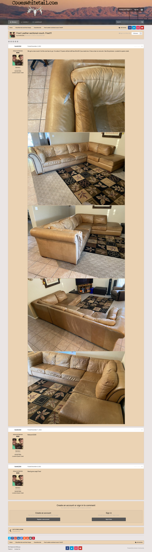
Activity (26, 22)
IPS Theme (11, 547)
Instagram (138, 27)
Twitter (134, 27)
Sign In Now (109, 519)
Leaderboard (38, 22)
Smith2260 (21, 35)
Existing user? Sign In (125, 9)
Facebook (130, 27)
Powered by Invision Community (135, 548)
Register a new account (43, 519)
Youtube (142, 27)
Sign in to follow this (125, 33)
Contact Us (17, 549)
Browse (14, 22)
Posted (34, 46)
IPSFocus (17, 547)
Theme (10, 549)
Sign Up (136, 9)
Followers (135, 33)
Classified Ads (41, 35)
